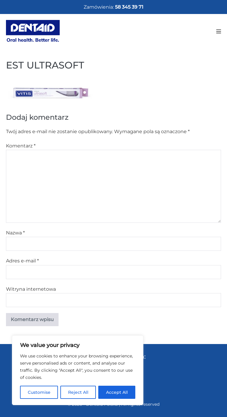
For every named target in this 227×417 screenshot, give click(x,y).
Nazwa (15, 233)
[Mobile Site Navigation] (218, 31)
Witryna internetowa (31, 289)
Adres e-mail (22, 261)
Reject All (78, 392)
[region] (77, 370)
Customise (39, 392)
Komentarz (21, 146)
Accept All (117, 392)
